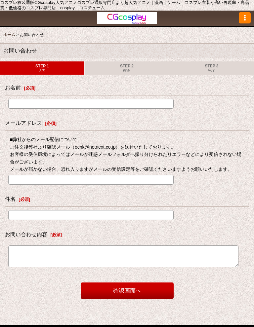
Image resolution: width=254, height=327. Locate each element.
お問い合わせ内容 (26, 234)
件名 (10, 199)
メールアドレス (23, 123)
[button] (245, 17)
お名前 (13, 88)
